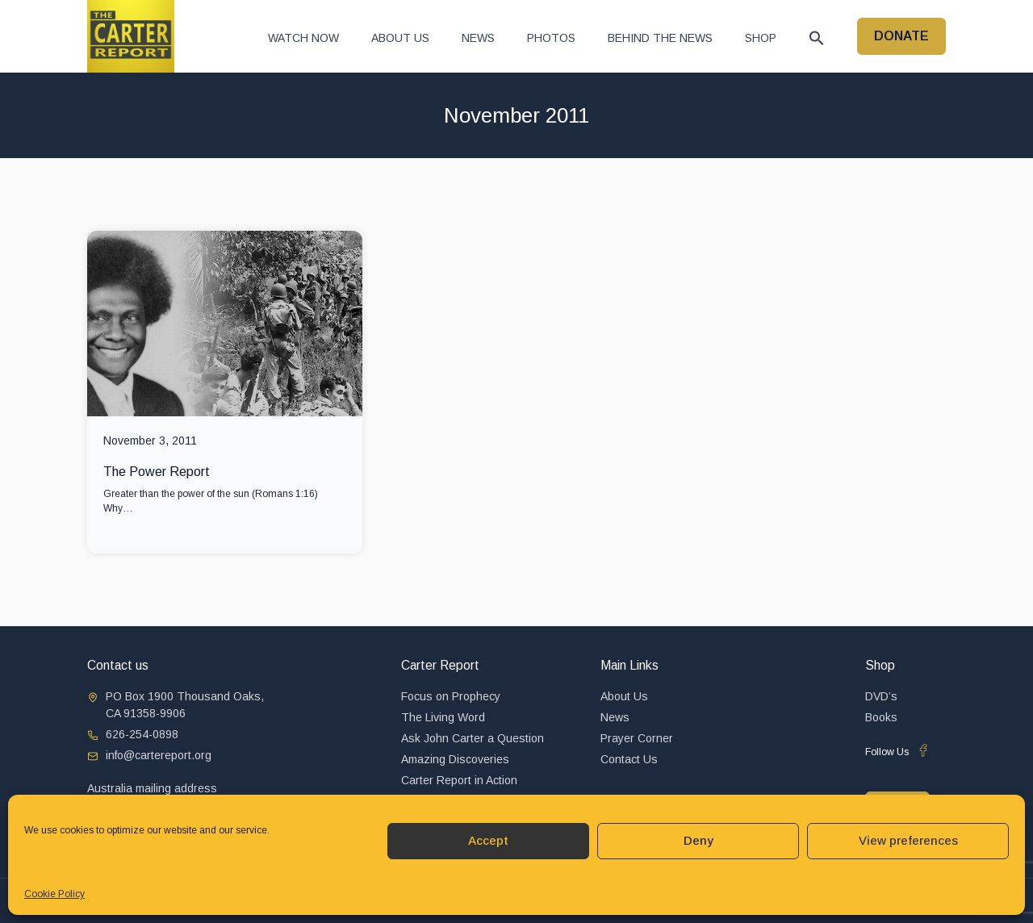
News (478, 37)
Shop (760, 37)
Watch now (303, 37)
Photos (551, 37)
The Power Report (156, 471)
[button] (817, 37)
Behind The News (660, 37)
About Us (400, 37)
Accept (488, 840)
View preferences (908, 840)
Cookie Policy (54, 894)
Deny (698, 840)
